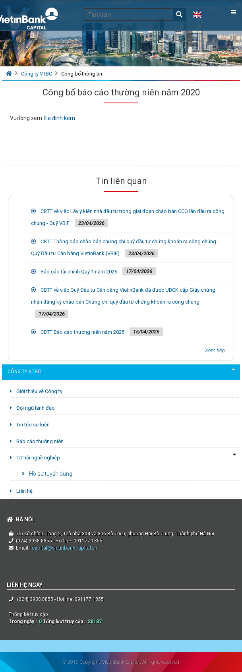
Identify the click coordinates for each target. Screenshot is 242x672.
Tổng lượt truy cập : (65, 621)
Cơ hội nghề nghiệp (35, 458)
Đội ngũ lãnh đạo (32, 408)
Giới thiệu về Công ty (36, 391)
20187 (95, 621)
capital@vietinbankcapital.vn (64, 548)
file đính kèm (59, 118)
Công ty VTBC (37, 74)
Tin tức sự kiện (30, 425)
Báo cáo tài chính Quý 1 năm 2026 (79, 272)
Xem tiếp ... (217, 350)
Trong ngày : (24, 621)
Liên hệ (21, 491)
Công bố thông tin (81, 74)
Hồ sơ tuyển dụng (47, 474)
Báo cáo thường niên (37, 441)
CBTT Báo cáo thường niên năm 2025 (82, 332)
